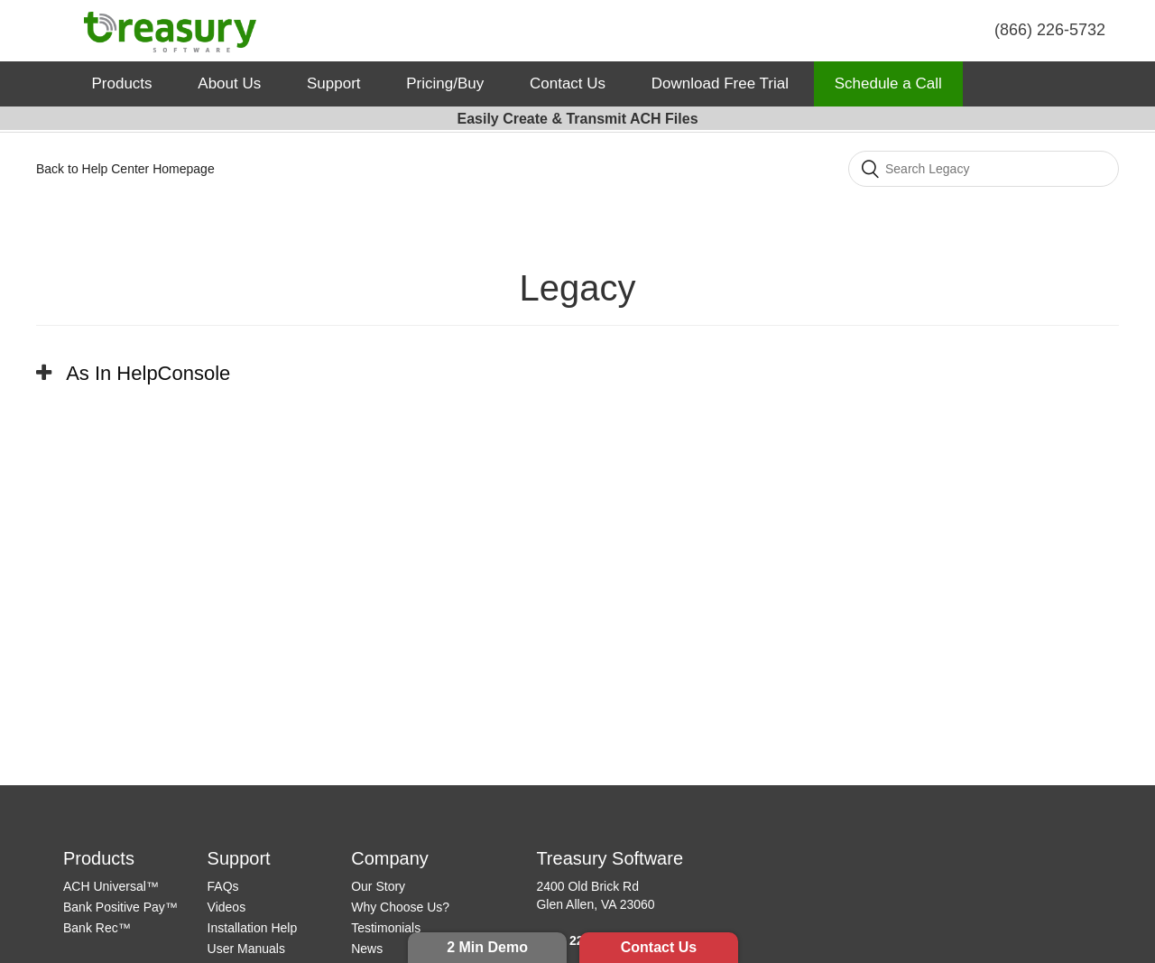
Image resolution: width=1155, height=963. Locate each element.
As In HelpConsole (148, 373)
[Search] (983, 169)
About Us (229, 83)
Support (334, 83)
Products (122, 83)
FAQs (223, 886)
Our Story (378, 886)
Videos (227, 907)
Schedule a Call (888, 83)
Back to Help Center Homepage (125, 169)
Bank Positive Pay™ (120, 907)
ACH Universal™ (111, 886)
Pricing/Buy (445, 83)
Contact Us (659, 947)
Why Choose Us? (400, 907)
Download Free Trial (720, 83)
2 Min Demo (487, 947)
